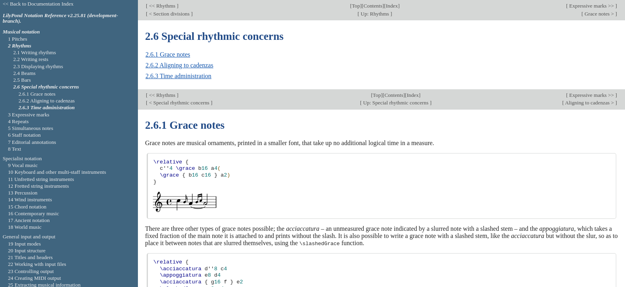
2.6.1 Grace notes (167, 54)
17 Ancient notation (29, 220)
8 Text (14, 149)
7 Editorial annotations (32, 142)
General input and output (29, 237)
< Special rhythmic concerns (178, 103)
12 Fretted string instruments (38, 186)
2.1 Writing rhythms (34, 52)
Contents (373, 6)
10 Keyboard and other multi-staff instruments (57, 172)
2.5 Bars (22, 80)
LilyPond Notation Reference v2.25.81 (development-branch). (60, 18)
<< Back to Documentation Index (38, 4)
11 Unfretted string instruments (41, 179)
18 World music (24, 227)
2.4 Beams (24, 73)
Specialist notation (22, 158)
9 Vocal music (23, 165)
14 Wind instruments (30, 199)
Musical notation (21, 32)
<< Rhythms (162, 6)
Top (356, 6)
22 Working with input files (37, 264)
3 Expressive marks (28, 115)
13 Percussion (22, 193)
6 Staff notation (24, 135)
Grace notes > (599, 14)
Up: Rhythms (375, 14)
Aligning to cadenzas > (589, 103)
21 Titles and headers (30, 257)
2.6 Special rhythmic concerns (46, 87)
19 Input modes (24, 244)
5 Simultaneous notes (30, 128)
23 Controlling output (31, 271)
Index (392, 6)
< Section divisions (169, 14)
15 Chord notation (27, 207)
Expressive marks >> (591, 6)
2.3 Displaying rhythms (38, 66)
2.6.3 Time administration (178, 76)
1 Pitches (17, 39)
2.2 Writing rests (30, 59)
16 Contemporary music (33, 213)
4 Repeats (18, 121)
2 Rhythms (19, 46)
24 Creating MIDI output (34, 278)
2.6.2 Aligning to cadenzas (179, 65)
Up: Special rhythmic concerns (396, 103)
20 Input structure (26, 251)
